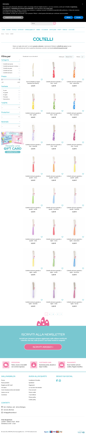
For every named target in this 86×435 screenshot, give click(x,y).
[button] (71, 30)
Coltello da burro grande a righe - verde (53, 271)
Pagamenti (32, 385)
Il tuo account (32, 390)
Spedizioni (31, 383)
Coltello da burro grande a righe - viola (53, 303)
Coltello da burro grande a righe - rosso (53, 240)
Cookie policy (32, 399)
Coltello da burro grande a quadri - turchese (53, 208)
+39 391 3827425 (8, 409)
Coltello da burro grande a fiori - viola (53, 145)
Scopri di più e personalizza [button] (13, 17)
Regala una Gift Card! (6, 385)
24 (83, 57)
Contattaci (4, 395)
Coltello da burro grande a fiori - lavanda (33, 145)
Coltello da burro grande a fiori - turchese (74, 114)
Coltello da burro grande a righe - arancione (74, 240)
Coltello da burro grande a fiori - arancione (74, 82)
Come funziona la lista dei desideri (10, 390)
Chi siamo (3, 387)
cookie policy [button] (49, 8)
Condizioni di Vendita (34, 380)
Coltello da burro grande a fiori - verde (53, 114)
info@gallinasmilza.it (10, 412)
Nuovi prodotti (5, 383)
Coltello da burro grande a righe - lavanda (33, 303)
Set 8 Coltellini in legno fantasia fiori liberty (33, 82)
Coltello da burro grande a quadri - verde (33, 208)
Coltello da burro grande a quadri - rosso (33, 177)
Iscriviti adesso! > (43, 347)
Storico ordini (32, 392)
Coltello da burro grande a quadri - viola (33, 240)
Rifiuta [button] (68, 17)
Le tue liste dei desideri (35, 387)
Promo (3, 380)
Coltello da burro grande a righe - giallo (33, 271)
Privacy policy (32, 397)
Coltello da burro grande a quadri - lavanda (74, 208)
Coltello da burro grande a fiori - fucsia (74, 145)
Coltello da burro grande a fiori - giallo (33, 114)
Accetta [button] (78, 17)
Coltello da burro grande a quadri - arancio (53, 177)
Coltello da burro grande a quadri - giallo (74, 177)
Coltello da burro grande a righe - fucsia (74, 303)
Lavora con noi (5, 392)
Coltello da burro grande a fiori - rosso (53, 82)
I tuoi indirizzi (32, 395)
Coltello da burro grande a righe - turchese (74, 271)
